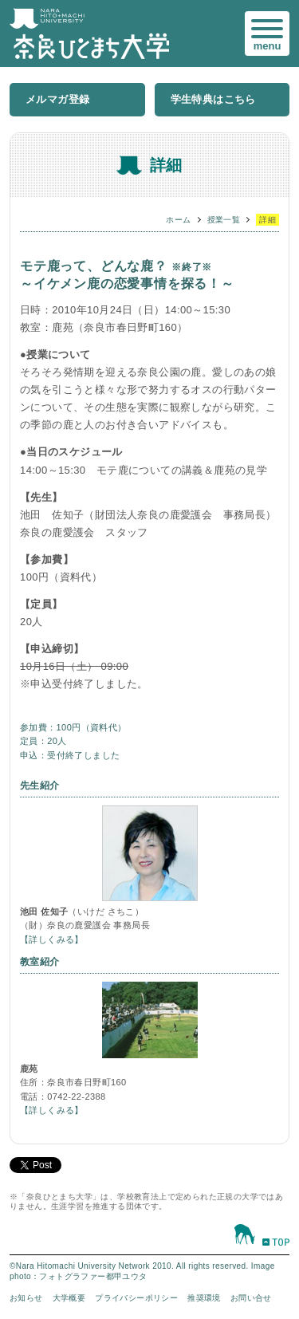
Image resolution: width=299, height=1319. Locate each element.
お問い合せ (251, 1297)
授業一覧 (224, 219)
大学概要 (69, 1297)
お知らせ (26, 1297)
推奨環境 (204, 1297)
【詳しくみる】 (52, 939)
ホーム (178, 219)
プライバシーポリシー (136, 1297)
